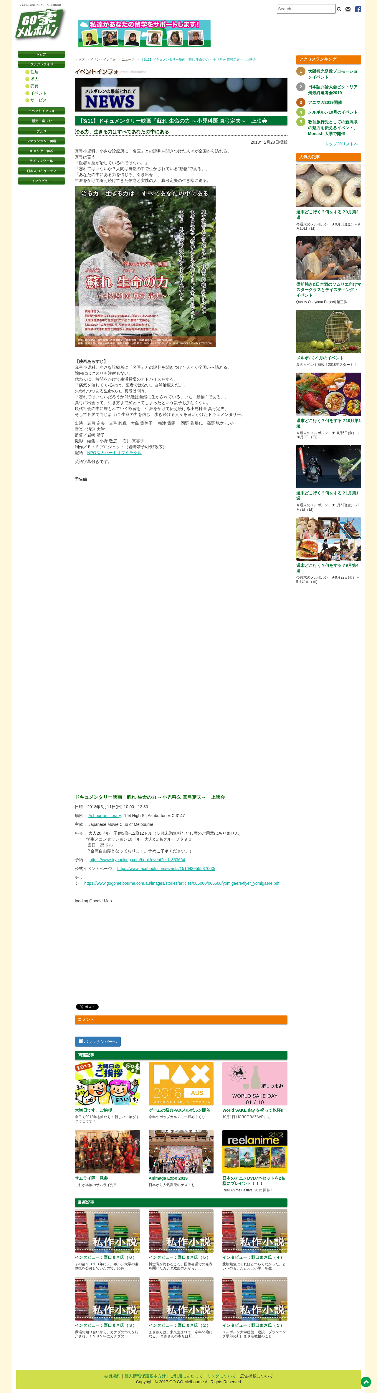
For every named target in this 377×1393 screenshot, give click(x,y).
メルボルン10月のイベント (333, 112)
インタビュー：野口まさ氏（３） (106, 1325)
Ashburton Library (104, 815)
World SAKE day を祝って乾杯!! (252, 1110)
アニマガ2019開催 (325, 102)
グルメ (41, 131)
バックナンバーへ (98, 1041)
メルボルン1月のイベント (320, 358)
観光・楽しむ (41, 120)
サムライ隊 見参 (93, 1178)
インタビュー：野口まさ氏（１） (253, 1325)
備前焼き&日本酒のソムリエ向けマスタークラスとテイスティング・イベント (328, 289)
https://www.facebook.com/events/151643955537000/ (166, 868)
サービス (38, 100)
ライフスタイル (41, 161)
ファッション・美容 (41, 141)
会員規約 (112, 1376)
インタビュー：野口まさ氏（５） (180, 1257)
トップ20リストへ (341, 144)
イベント (38, 93)
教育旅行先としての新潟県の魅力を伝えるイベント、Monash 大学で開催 (333, 127)
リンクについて (221, 1376)
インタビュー (41, 181)
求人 (34, 79)
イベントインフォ (41, 110)
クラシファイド (41, 64)
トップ (80, 59)
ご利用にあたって (186, 1376)
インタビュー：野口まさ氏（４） (253, 1257)
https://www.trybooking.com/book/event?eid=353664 (137, 859)
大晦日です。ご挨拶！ (95, 1110)
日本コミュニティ (41, 171)
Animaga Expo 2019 (168, 1178)
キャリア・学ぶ (41, 151)
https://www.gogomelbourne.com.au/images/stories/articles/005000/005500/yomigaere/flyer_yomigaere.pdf (181, 883)
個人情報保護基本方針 (145, 1376)
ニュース (128, 59)
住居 (34, 71)
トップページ (41, 54)
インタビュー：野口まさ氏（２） (180, 1325)
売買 (34, 86)
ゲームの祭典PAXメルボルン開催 (180, 1110)
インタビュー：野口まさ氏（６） (106, 1257)
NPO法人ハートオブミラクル (114, 452)
